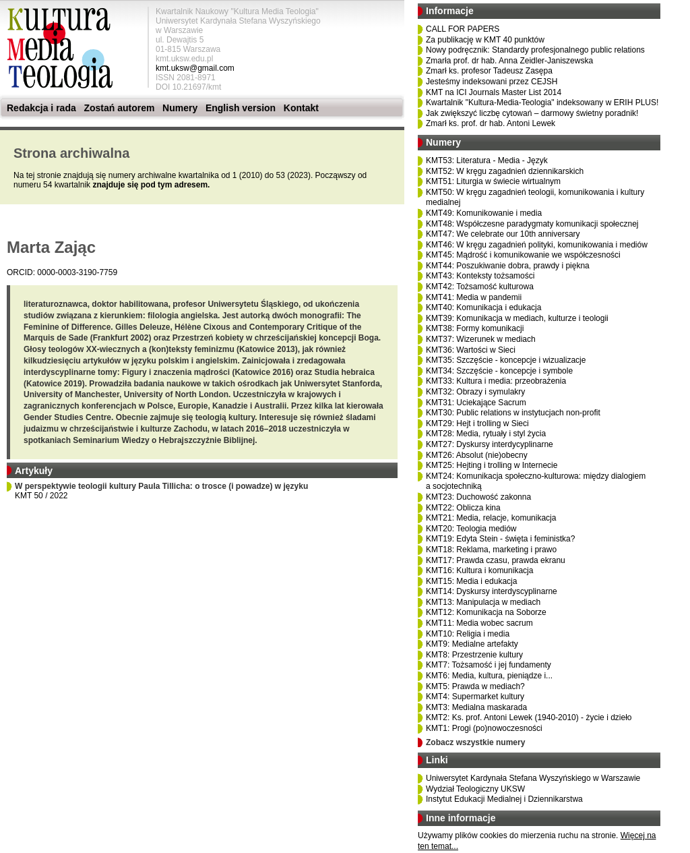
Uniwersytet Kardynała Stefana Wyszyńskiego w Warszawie (533, 778)
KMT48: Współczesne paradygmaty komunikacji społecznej (532, 224)
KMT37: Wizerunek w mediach (481, 339)
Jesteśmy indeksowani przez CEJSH (491, 81)
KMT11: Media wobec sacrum (479, 623)
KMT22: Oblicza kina (463, 507)
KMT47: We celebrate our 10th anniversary (503, 234)
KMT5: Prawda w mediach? (475, 686)
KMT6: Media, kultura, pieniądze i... (489, 675)
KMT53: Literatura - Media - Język (487, 160)
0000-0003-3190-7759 (77, 272)
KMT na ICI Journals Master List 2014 (493, 92)
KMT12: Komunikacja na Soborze (486, 612)
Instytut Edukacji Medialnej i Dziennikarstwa (504, 799)
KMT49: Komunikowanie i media (484, 213)
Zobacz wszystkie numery (475, 742)
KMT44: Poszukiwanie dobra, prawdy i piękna (508, 265)
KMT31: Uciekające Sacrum (476, 402)
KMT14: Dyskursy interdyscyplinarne (491, 591)
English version (241, 107)
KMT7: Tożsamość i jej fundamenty (488, 665)
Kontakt (301, 107)
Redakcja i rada (41, 107)
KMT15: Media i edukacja (471, 581)
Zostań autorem (119, 107)
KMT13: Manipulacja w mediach (483, 602)
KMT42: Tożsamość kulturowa (480, 286)
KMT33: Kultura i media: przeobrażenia (496, 381)
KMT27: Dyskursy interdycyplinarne (489, 444)
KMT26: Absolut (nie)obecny (477, 455)
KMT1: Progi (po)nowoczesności (484, 728)
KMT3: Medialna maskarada (476, 707)
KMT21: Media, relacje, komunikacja (491, 518)
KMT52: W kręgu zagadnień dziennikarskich (505, 171)
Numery (179, 107)
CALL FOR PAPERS (462, 29)
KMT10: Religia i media (467, 634)
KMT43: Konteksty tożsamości (480, 276)
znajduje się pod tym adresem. (151, 184)
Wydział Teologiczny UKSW (475, 789)
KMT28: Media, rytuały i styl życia (486, 433)
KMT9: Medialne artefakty (472, 644)
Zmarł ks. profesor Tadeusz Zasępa (489, 71)
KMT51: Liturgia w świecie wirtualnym (493, 181)
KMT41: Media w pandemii (474, 297)
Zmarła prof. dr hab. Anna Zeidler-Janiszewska (509, 60)
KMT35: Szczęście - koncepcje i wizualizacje (506, 360)
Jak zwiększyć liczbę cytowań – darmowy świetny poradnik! (532, 113)
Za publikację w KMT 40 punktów (485, 40)
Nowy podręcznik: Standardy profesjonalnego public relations (535, 50)
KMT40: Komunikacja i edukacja (483, 307)
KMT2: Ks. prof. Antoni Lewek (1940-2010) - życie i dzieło (528, 717)
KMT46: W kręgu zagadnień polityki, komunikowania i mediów (537, 244)
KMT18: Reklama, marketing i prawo (491, 549)
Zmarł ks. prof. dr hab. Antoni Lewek (490, 123)
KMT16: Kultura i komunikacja (479, 570)
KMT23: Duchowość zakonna (478, 497)
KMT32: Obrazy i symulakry (475, 391)
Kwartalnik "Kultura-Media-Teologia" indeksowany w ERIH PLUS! (542, 102)
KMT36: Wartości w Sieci (470, 350)
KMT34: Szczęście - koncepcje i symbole (499, 371)
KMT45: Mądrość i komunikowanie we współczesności (523, 255)
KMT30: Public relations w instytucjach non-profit (513, 412)
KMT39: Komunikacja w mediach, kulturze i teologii (517, 318)
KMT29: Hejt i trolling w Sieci (477, 423)
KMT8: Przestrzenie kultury (474, 654)
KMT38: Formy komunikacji (475, 328)
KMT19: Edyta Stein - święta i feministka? (500, 538)
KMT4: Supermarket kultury (475, 696)
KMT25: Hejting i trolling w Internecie (491, 465)
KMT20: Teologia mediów (471, 528)
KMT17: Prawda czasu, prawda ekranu (495, 560)
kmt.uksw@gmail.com (195, 68)
